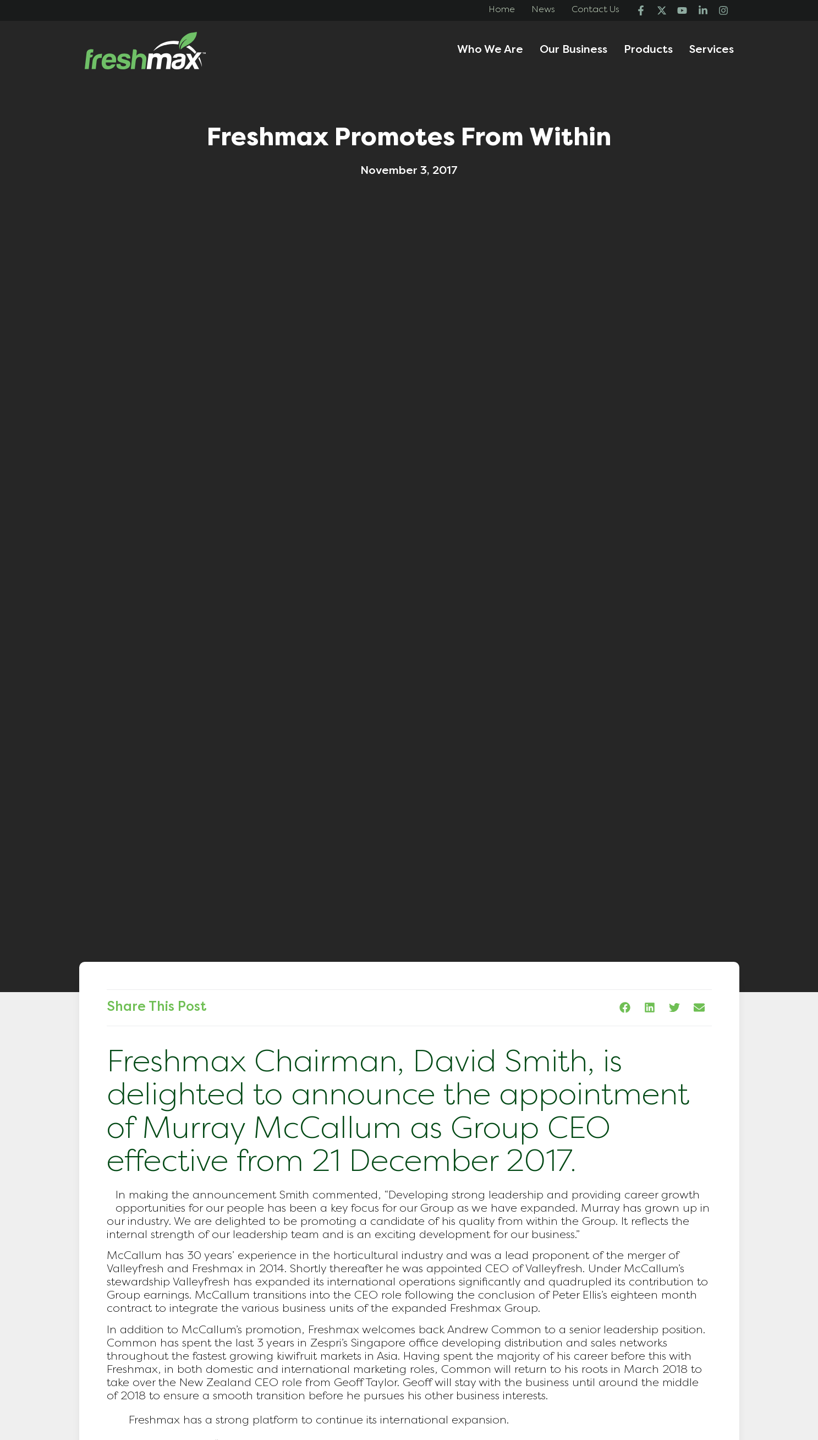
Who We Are (490, 50)
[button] (625, 1007)
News (543, 10)
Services (711, 50)
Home (501, 10)
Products (648, 50)
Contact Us (595, 10)
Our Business (573, 50)
